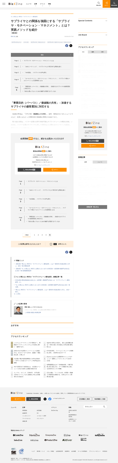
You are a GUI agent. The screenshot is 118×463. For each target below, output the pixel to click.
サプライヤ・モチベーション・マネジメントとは (39, 60)
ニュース (28, 4)
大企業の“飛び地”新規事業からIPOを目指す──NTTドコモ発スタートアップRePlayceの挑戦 (27, 360)
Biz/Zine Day (54, 410)
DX (37, 413)
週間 (93, 52)
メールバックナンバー (42, 165)
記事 (35, 4)
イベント (42, 4)
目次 (56, 55)
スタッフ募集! (50, 450)
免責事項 (67, 450)
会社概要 (73, 450)
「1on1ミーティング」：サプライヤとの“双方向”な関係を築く (43, 66)
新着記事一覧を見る (93, 207)
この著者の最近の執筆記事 (33, 312)
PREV (26, 235)
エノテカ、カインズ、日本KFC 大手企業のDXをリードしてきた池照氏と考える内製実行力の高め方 (27, 374)
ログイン (54, 170)
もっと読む (17, 294)
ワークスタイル (26, 418)
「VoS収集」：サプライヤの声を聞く (35, 72)
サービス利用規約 (82, 450)
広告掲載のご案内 (84, 399)
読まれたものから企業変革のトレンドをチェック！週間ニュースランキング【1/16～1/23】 (59, 358)
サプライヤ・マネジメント (38, 42)
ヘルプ (33, 450)
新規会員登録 (29, 170)
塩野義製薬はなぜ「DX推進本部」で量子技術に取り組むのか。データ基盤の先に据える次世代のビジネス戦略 (60, 366)
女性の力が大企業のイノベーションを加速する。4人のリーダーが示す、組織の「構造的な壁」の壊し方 (27, 353)
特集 (49, 4)
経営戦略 (39, 410)
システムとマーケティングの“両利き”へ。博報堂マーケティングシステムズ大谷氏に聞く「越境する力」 (27, 345)
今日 (83, 52)
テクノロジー (40, 418)
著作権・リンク (41, 450)
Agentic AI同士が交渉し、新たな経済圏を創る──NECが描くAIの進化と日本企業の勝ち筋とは (60, 345)
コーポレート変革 (41, 416)
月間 (102, 52)
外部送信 (105, 450)
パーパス (26, 42)
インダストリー (26, 416)
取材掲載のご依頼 (100, 399)
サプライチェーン (16, 42)
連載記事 (24, 421)
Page (16, 60)
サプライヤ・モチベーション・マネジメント (59, 42)
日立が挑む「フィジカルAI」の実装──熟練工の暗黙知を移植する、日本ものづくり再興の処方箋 (60, 374)
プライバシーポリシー (95, 450)
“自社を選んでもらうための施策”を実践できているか (40, 91)
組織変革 (24, 413)
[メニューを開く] (4, 4)
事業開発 (24, 410)
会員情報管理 (59, 450)
